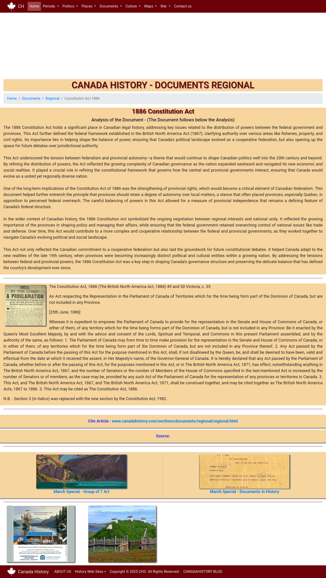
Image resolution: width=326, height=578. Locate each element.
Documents (31, 98)
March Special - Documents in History (244, 491)
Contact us (183, 6)
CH (21, 6)
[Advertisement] (139, 47)
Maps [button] (149, 6)
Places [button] (87, 6)
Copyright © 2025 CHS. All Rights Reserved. (145, 571)
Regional (53, 98)
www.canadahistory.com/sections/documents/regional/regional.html (175, 421)
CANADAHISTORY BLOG (202, 571)
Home (35, 6)
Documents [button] (109, 6)
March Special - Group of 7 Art (81, 491)
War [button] (164, 6)
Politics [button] (68, 6)
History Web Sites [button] (89, 571)
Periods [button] (49, 6)
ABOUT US (62, 571)
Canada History (33, 571)
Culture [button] (131, 6)
